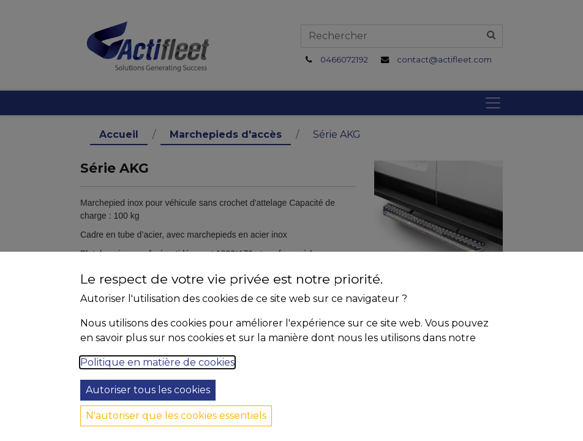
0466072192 (344, 59)
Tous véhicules (130, 393)
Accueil (118, 134)
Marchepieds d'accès (226, 134)
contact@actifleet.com (444, 59)
